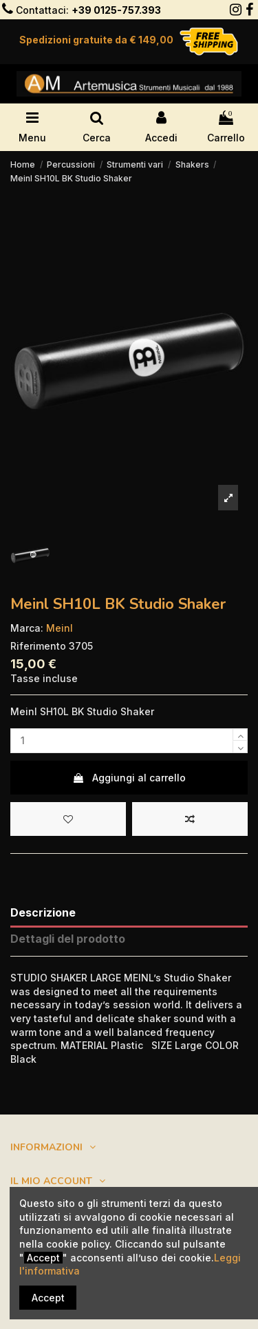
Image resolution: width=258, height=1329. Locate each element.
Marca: (26, 628)
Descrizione (43, 912)
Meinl (59, 628)
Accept (48, 1297)
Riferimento (38, 646)
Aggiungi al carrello (129, 777)
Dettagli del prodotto (67, 939)
